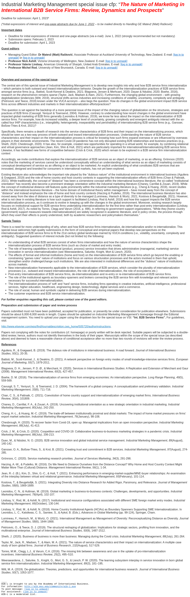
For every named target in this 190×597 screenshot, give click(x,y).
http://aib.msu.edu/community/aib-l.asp (50, 586)
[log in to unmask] (34, 57)
